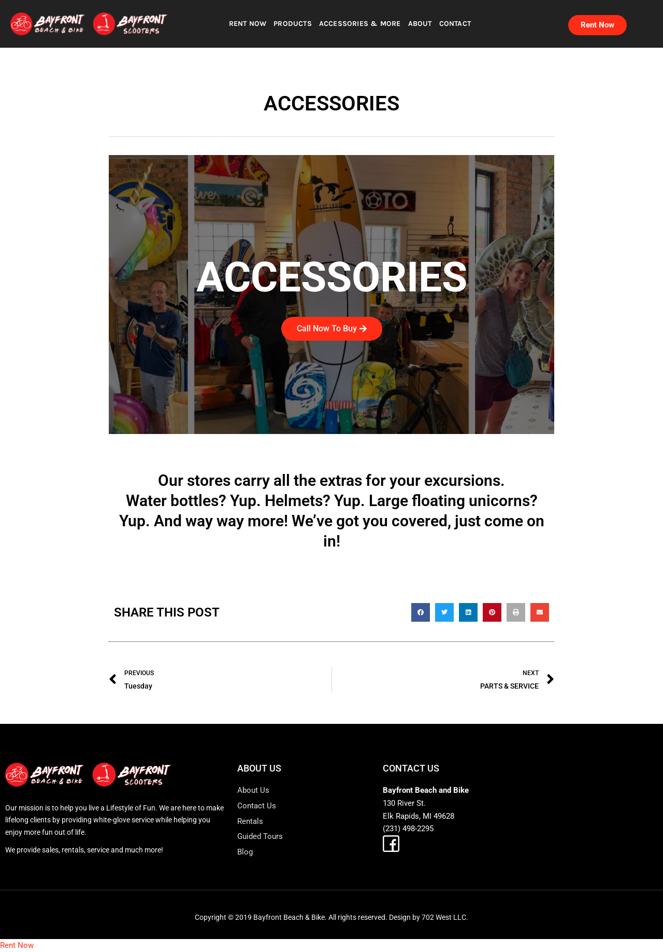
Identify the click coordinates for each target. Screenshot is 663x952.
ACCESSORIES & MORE (360, 23)
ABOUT (420, 23)
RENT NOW (248, 23)
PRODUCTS (292, 23)
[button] (420, 612)
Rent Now (17, 945)
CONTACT (455, 23)
